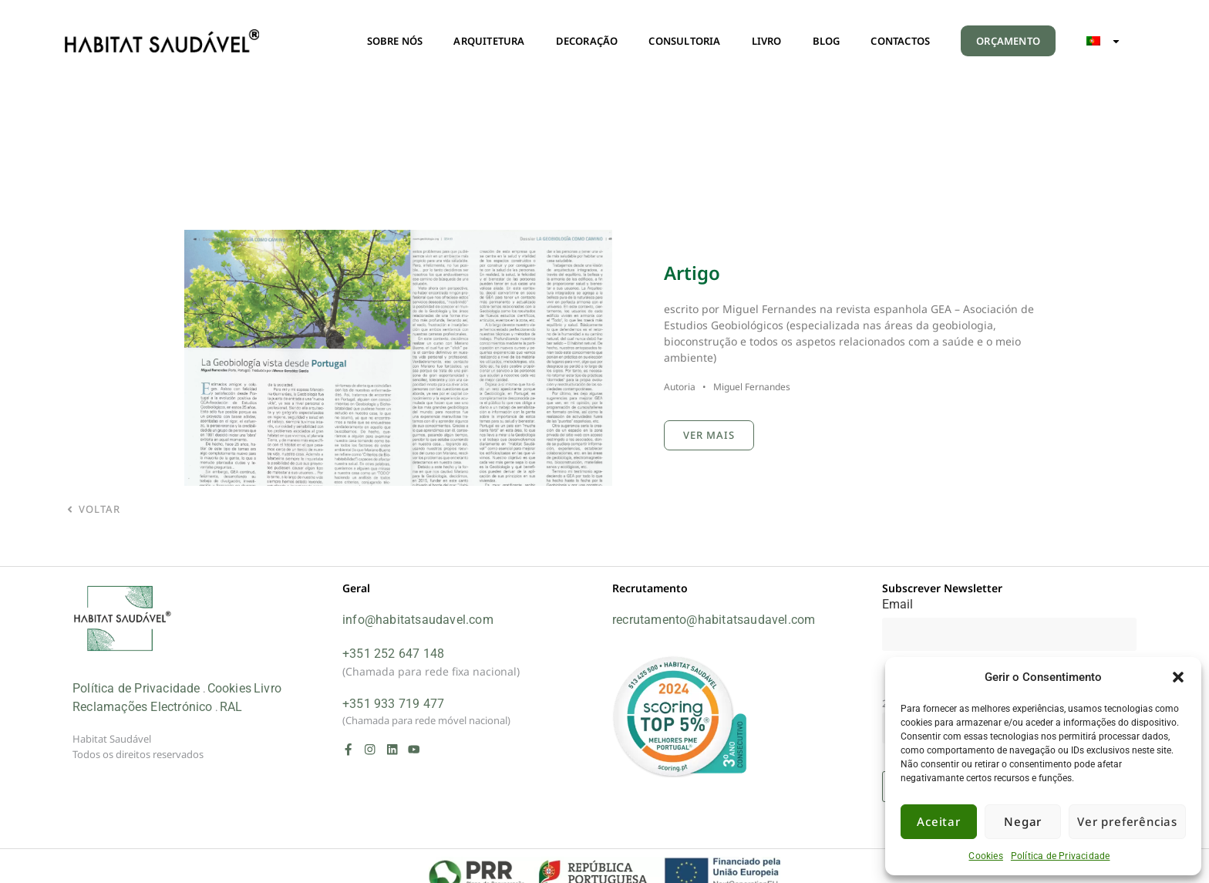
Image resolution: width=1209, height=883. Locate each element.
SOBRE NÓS (395, 41)
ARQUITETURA (488, 41)
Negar (1023, 821)
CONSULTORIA (684, 41)
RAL (231, 706)
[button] (1178, 677)
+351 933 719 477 (393, 703)
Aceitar (939, 821)
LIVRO (767, 41)
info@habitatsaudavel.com (417, 619)
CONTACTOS (900, 41)
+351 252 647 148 (393, 653)
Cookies (985, 856)
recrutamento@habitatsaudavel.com (713, 619)
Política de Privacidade (1060, 856)
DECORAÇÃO (587, 41)
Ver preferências (1127, 821)
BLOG (826, 41)
